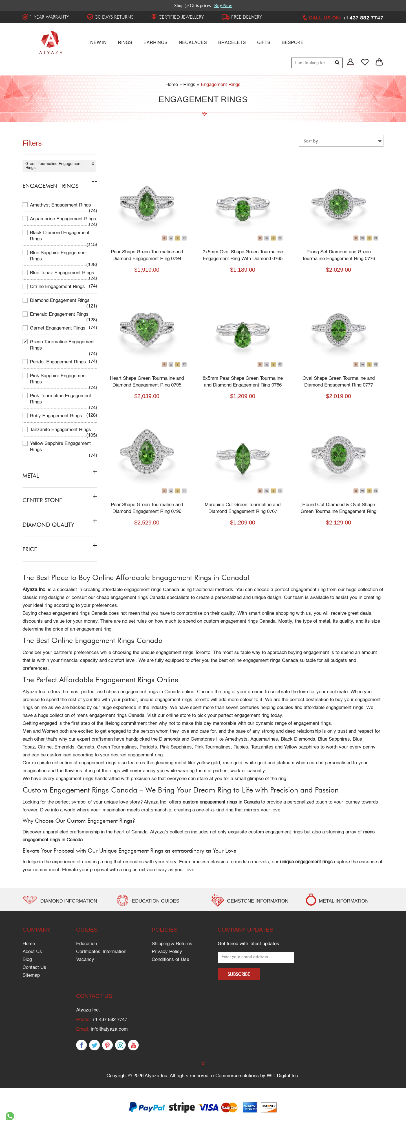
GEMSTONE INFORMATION (258, 901)
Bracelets (232, 43)
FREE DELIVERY (246, 17)
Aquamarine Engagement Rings (63, 219)
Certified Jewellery (181, 17)
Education (86, 943)
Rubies (240, 747)
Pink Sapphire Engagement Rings (58, 379)
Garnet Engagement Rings (57, 328)
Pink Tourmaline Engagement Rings (60, 399)
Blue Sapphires (334, 739)
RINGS (125, 43)
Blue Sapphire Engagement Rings (58, 256)
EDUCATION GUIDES (156, 901)
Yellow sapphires (301, 747)
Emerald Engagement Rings (59, 314)
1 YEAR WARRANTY (49, 17)
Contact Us (34, 967)
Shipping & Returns (172, 943)
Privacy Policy (167, 951)
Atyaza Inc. (35, 692)
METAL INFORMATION (344, 901)
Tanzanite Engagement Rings (60, 429)
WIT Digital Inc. (283, 1076)
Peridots (148, 747)
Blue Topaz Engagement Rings (62, 273)
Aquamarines (264, 739)
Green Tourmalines (117, 747)
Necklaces (193, 43)
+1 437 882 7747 (109, 1019)
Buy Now (223, 5)
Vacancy (85, 959)
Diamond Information (69, 901)
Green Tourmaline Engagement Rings (62, 345)
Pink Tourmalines (213, 747)
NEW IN (98, 43)
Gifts (263, 43)
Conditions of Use (170, 959)
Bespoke (293, 43)
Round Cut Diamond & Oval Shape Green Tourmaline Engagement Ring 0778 (341, 511)
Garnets (85, 747)
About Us (32, 951)
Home (29, 943)
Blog (27, 959)
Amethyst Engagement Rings (60, 205)
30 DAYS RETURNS (114, 17)
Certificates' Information (101, 951)
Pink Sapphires (176, 747)
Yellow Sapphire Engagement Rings (60, 446)
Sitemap (31, 975)
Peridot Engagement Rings (58, 362)
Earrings (155, 43)
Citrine (45, 747)
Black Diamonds (298, 739)
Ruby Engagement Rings (56, 416)
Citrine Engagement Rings (57, 286)
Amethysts (236, 739)
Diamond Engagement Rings (60, 300)
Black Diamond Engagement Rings (59, 236)
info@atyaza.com (109, 1029)
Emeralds (64, 747)
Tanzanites (262, 747)
